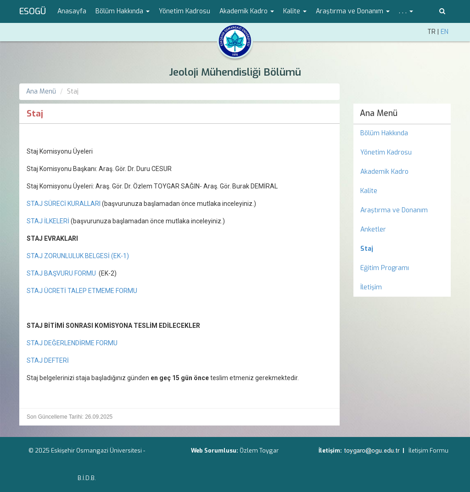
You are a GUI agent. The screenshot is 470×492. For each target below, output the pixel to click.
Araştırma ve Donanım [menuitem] (394, 210)
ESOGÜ (32, 11)
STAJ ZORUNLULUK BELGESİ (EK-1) (78, 256)
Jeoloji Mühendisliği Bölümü (235, 72)
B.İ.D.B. (87, 478)
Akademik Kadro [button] (246, 11)
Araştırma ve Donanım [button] (353, 11)
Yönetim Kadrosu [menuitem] (184, 11)
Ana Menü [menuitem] (378, 113)
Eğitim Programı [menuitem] (384, 268)
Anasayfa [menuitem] (71, 11)
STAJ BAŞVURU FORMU (61, 273)
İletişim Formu (428, 450)
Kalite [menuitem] (368, 191)
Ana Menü (41, 91)
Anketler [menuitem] (373, 229)
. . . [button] (406, 11)
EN (444, 32)
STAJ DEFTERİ (48, 360)
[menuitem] (402, 249)
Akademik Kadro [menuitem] (384, 171)
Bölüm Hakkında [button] (122, 11)
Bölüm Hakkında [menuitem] (384, 133)
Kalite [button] (295, 11)
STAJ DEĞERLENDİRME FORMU (72, 343)
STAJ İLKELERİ (48, 221)
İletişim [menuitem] (371, 287)
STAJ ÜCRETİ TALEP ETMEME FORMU (82, 290)
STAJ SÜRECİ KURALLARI (64, 203)
